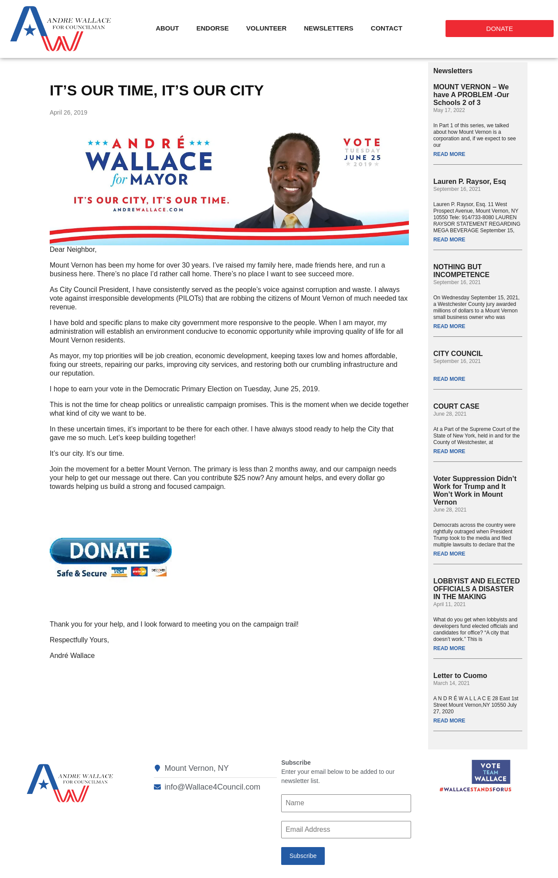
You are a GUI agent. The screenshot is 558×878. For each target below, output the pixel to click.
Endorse (213, 28)
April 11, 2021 (449, 604)
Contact (386, 28)
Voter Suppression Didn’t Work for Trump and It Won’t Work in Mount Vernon (475, 490)
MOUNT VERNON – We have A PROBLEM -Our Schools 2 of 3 (471, 94)
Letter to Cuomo (460, 675)
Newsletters (328, 28)
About (167, 28)
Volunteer (266, 28)
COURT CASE (456, 406)
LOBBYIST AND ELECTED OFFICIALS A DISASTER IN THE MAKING (476, 588)
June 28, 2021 (449, 414)
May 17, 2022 (449, 110)
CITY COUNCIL (458, 353)
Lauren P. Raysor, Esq (469, 181)
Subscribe (302, 855)
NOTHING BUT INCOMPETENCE (461, 270)
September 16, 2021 (457, 189)
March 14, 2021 (451, 683)
